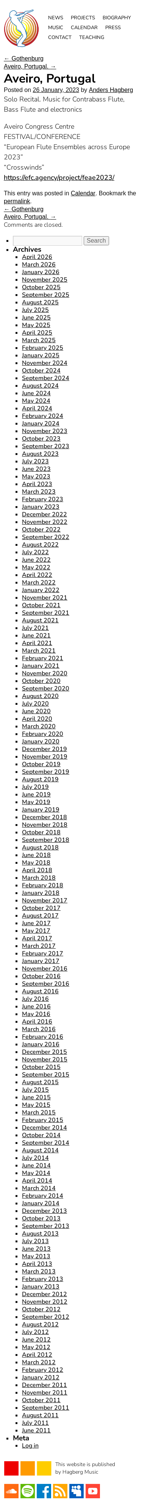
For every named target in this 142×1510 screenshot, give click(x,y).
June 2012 (36, 1339)
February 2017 (42, 953)
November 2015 (44, 1059)
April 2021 (37, 643)
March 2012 (39, 1362)
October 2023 (41, 439)
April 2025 (37, 333)
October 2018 (41, 832)
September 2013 (45, 1226)
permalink (17, 201)
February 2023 (42, 499)
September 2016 (45, 984)
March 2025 (39, 340)
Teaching (91, 37)
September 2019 (45, 772)
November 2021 (44, 598)
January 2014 (40, 1203)
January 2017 (40, 961)
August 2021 (40, 620)
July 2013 (35, 1241)
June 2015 (36, 1097)
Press (113, 27)
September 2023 (45, 446)
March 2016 (39, 1029)
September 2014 (45, 1143)
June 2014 (36, 1165)
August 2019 (40, 779)
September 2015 (45, 1075)
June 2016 (36, 1006)
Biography (117, 17)
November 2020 (44, 673)
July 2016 (35, 999)
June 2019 (36, 794)
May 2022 (36, 567)
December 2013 (44, 1211)
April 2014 (37, 1181)
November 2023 (44, 431)
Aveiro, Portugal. (30, 66)
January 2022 (40, 590)
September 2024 (45, 378)
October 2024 (41, 370)
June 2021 (36, 635)
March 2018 (39, 878)
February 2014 (42, 1196)
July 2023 (35, 461)
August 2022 (40, 545)
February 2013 (42, 1279)
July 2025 (35, 310)
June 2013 (36, 1249)
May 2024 (36, 401)
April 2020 (37, 719)
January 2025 (40, 355)
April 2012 (37, 1355)
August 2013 (40, 1234)
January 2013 (40, 1286)
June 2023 (36, 469)
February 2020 (42, 734)
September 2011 (45, 1408)
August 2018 (40, 847)
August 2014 (40, 1150)
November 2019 (44, 757)
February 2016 (42, 1037)
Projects (83, 17)
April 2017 (37, 938)
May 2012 (36, 1347)
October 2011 (41, 1400)
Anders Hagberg (111, 90)
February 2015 (42, 1120)
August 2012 (40, 1324)
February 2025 (42, 348)
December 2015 (44, 1052)
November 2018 (44, 825)
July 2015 (35, 1090)
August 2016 (40, 991)
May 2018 (36, 863)
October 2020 (41, 681)
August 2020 (40, 696)
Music (55, 27)
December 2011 (44, 1385)
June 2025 (36, 317)
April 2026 (37, 257)
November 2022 (44, 522)
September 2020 (45, 688)
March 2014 (39, 1188)
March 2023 (39, 492)
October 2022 (41, 529)
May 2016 (36, 1014)
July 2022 (35, 552)
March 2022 (39, 582)
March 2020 (39, 726)
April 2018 (37, 870)
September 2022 (45, 537)
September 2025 (45, 295)
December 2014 (44, 1128)
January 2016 (40, 1044)
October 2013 (41, 1218)
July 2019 (35, 787)
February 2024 (42, 416)
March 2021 (39, 651)
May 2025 (36, 325)
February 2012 (42, 1370)
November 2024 (44, 363)
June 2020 (36, 711)
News (55, 17)
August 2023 (40, 454)
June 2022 (36, 560)
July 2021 (35, 628)
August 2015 (40, 1082)
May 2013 (36, 1256)
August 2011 (40, 1415)
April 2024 (37, 408)
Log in (30, 1445)
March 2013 (39, 1271)
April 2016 (37, 1022)
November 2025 (44, 280)
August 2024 (40, 386)
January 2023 (40, 507)
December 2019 (44, 749)
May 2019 (36, 802)
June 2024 (36, 393)
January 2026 (40, 272)
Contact (60, 37)
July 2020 (35, 704)
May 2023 (36, 476)
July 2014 (35, 1158)
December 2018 (44, 817)
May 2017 (36, 931)
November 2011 (44, 1392)
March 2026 (39, 264)
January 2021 (40, 666)
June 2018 (36, 855)
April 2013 (37, 1264)
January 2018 (40, 893)
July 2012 (35, 1332)
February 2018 (42, 885)
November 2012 (44, 1302)
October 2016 (41, 976)
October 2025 (41, 287)
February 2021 (42, 658)
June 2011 (36, 1430)
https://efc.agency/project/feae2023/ (59, 177)
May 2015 (36, 1105)
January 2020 (40, 741)
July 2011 (35, 1423)
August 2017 (40, 916)
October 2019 (41, 764)
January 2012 (40, 1377)
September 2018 (45, 840)
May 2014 (36, 1173)
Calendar (84, 27)
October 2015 (41, 1067)
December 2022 (44, 514)
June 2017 (36, 923)
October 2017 (41, 908)
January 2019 (40, 810)
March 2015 (39, 1112)
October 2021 (41, 605)
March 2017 (39, 946)
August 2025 (40, 302)
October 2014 (41, 1135)
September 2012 (45, 1317)
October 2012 (41, 1309)
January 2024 (40, 423)
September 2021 (45, 613)
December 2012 (44, 1294)
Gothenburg (24, 58)
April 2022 (37, 575)
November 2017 (44, 900)
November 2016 (44, 969)
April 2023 (37, 484)
